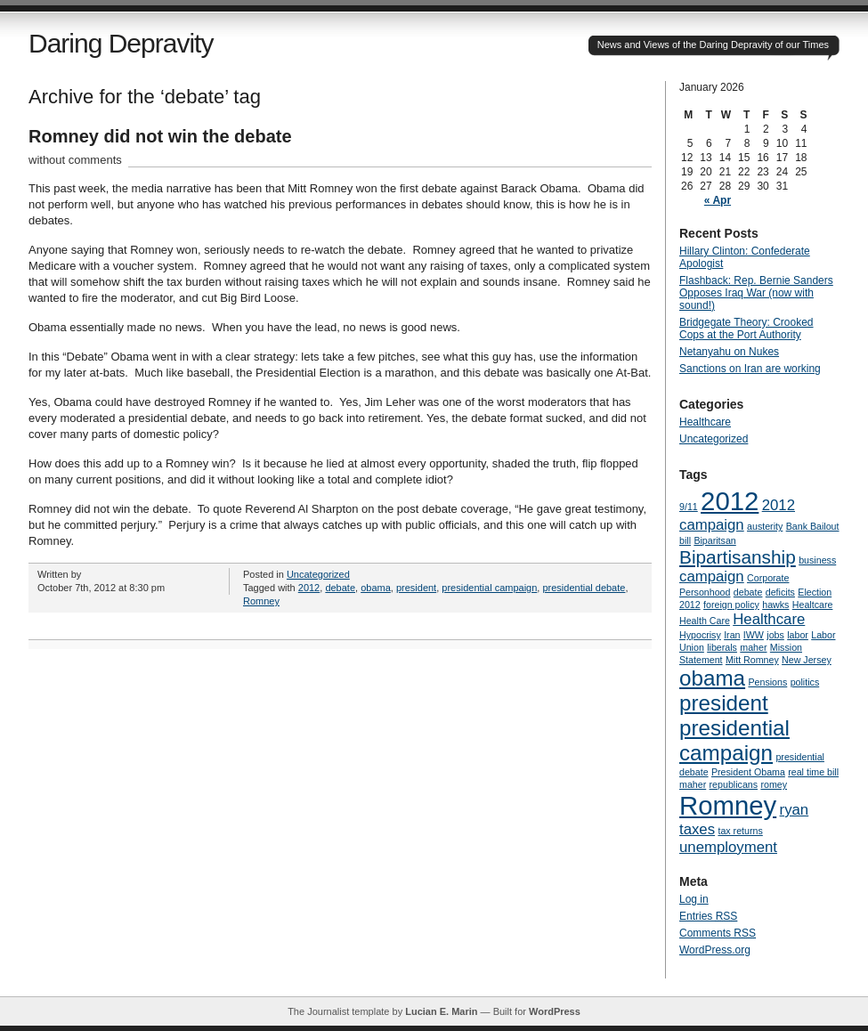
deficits (780, 592)
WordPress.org (714, 950)
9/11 (688, 506)
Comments (717, 933)
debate (340, 587)
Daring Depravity (120, 43)
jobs (775, 634)
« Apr (717, 200)
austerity (765, 526)
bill (685, 540)
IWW (753, 634)
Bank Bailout (813, 526)
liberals (722, 647)
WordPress (554, 1011)
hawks (775, 604)
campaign (711, 576)
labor (797, 634)
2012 (309, 587)
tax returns (740, 830)
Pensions (767, 682)
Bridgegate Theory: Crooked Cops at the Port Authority (746, 328)
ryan (794, 809)
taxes (697, 829)
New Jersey (806, 659)
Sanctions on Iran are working (750, 368)
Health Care (704, 620)
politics (805, 682)
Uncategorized (318, 574)
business (817, 560)
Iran (732, 634)
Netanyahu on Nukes (729, 351)
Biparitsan (714, 540)
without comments (75, 159)
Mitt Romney (752, 659)
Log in (694, 899)
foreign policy (731, 604)
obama (376, 587)
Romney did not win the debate (160, 136)
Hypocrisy (700, 634)
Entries (708, 916)
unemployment (728, 847)
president (416, 587)
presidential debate (583, 587)
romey (773, 784)
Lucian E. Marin (441, 1011)
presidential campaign (489, 587)
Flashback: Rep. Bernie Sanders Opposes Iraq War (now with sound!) (756, 293)
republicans (734, 784)
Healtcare (812, 604)
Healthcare (705, 422)
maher (753, 647)
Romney (261, 601)
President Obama (748, 772)
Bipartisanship (737, 557)
